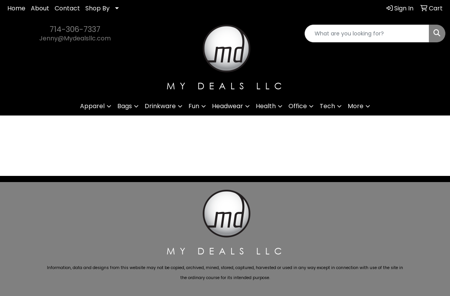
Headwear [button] (227, 106)
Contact (67, 8)
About (40, 8)
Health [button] (266, 106)
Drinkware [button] (160, 106)
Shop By (97, 8)
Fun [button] (193, 106)
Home (16, 8)
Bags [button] (124, 106)
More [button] (355, 106)
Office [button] (297, 106)
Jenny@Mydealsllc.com (75, 38)
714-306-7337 (75, 29)
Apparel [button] (92, 106)
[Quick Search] (367, 33)
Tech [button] (327, 106)
